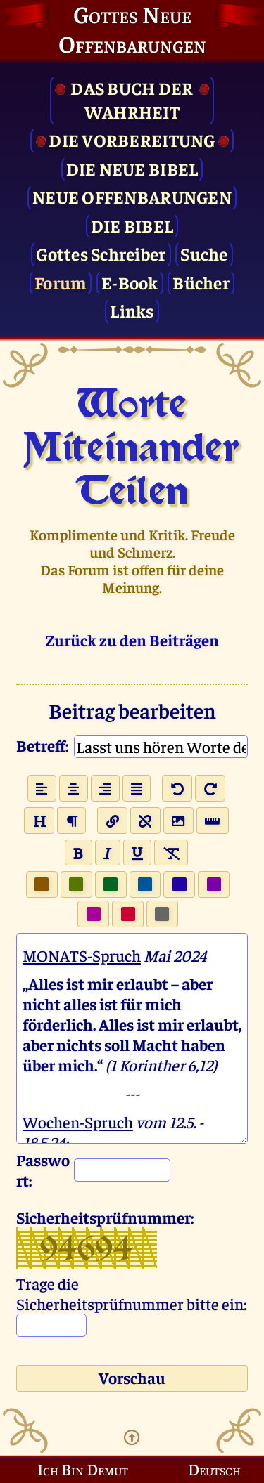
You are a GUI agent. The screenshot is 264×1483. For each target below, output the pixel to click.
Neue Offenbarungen (132, 196)
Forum (60, 282)
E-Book (129, 282)
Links (131, 310)
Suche (203, 253)
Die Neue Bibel (132, 168)
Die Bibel (132, 225)
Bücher (201, 282)
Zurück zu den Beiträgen (132, 639)
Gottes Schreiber (100, 253)
